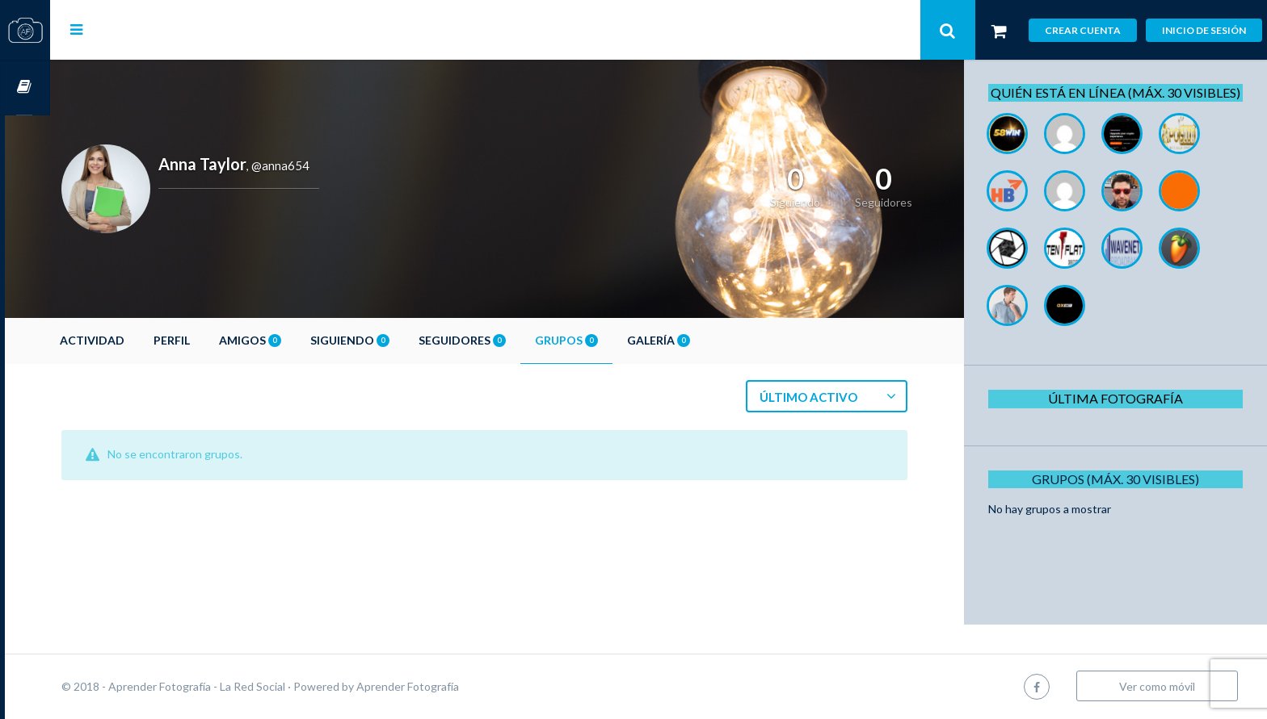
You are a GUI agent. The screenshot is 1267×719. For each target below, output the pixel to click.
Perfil (217, 340)
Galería (703, 340)
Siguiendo (395, 340)
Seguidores (507, 340)
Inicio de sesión (1204, 30)
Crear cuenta (1083, 30)
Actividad (137, 340)
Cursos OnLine (25, 87)
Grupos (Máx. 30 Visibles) (1121, 496)
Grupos (611, 340)
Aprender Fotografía (453, 686)
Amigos (295, 340)
